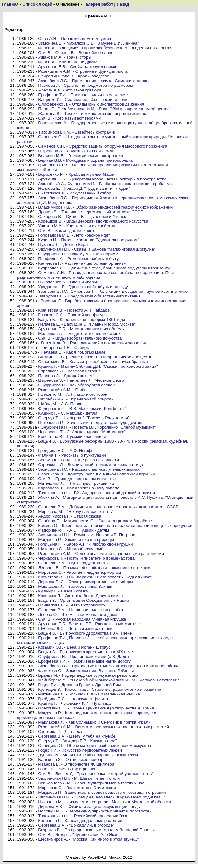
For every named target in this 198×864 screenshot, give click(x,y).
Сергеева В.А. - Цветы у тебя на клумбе (76, 736)
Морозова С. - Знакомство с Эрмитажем (77, 787)
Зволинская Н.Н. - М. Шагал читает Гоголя (79, 778)
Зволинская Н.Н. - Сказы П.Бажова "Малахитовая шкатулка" (96, 249)
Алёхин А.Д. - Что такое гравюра (69, 90)
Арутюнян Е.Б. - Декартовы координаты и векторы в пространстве (102, 179)
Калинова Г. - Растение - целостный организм (82, 263)
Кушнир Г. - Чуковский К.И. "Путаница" (75, 703)
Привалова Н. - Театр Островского (71, 605)
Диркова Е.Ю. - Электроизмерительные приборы (85, 581)
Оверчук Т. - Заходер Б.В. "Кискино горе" (77, 741)
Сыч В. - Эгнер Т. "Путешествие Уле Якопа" (80, 834)
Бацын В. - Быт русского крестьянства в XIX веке (85, 652)
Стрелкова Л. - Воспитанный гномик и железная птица (90, 464)
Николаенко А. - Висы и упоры (67, 282)
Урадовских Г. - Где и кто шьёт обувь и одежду (83, 286)
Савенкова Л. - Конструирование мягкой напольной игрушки (96, 474)
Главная (10, 4)
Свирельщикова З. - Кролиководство (73, 76)
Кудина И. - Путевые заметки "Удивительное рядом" (88, 240)
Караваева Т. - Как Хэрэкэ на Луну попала (78, 488)
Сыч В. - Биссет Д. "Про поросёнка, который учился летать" (95, 773)
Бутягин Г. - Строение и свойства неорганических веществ (94, 357)
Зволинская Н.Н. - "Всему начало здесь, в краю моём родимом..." (101, 797)
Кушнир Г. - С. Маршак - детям (67, 413)
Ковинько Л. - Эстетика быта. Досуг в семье (80, 595)
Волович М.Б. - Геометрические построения (80, 155)
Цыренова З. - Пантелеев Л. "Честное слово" (81, 380)
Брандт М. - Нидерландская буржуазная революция (88, 675)
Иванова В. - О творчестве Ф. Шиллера (76, 764)
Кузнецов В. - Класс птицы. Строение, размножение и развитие (99, 689)
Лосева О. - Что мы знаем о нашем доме (77, 614)
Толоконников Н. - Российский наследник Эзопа (84, 815)
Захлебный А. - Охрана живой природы (76, 399)
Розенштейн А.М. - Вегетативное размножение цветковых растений (103, 726)
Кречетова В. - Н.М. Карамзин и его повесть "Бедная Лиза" (95, 577)
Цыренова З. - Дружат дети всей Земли (76, 151)
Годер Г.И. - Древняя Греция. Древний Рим (79, 684)
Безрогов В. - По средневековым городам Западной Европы (96, 829)
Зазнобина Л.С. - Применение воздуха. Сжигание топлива (94, 80)
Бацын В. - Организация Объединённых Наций (83, 600)
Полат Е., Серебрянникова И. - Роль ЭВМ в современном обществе (104, 108)
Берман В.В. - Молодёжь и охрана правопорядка (85, 160)
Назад (123, 4)
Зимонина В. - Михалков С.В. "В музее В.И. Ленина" (88, 43)
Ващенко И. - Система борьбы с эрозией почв (82, 99)
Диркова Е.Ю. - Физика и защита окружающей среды (89, 806)
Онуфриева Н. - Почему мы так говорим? (78, 254)
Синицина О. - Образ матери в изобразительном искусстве (95, 745)
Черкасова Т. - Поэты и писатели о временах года (86, 558)
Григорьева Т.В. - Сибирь (65, 347)
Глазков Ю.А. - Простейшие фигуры (72, 314)
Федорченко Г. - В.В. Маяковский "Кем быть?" (82, 408)
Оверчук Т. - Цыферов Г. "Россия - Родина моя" (83, 417)
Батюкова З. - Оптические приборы (72, 759)
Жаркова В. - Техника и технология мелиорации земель (92, 113)
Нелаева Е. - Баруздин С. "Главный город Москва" (86, 324)
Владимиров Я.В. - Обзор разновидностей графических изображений (105, 207)
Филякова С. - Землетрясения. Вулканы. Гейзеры (86, 670)
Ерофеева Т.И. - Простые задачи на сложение (83, 94)
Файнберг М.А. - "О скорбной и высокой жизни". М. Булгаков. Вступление (109, 680)
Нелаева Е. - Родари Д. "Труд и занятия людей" (84, 188)
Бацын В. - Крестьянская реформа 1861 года (81, 319)
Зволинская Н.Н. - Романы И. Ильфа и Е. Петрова (86, 535)
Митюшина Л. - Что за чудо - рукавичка (76, 483)
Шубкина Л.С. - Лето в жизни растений (75, 628)
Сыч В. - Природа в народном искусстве (77, 478)
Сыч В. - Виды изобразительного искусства (80, 338)
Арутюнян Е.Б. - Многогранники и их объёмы (81, 328)
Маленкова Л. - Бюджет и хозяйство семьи (79, 333)
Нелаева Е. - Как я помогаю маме (73, 352)
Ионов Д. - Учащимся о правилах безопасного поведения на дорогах (104, 48)
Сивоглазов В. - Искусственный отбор (74, 193)
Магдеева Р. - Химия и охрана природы (76, 539)
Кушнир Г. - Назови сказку (63, 591)
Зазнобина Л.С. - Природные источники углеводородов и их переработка (109, 666)
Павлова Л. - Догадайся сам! (66, 375)
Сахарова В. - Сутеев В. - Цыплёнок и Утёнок (82, 216)
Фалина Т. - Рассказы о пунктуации (72, 455)
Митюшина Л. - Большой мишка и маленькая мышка (89, 694)
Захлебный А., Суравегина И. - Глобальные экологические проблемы (105, 183)
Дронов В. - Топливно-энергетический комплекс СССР (90, 211)
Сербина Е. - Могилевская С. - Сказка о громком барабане (95, 520)
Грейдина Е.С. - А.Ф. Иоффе (66, 450)
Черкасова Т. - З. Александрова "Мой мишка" (81, 432)
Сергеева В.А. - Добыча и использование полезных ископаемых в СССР (108, 506)
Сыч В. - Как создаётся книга (66, 230)
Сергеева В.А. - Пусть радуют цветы (73, 563)
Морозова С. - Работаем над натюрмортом (79, 572)
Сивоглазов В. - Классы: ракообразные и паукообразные (93, 361)
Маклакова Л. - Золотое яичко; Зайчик (75, 586)
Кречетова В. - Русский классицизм (72, 436)
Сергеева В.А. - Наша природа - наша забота (82, 609)
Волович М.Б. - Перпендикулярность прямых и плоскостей (94, 811)
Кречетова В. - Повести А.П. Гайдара (73, 310)
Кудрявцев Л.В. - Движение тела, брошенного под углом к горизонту (104, 268)
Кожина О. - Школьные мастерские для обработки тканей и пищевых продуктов (115, 525)
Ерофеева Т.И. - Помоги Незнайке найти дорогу (84, 661)
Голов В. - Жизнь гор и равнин (67, 769)
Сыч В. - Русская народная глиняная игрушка (82, 619)
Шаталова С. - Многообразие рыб (70, 549)
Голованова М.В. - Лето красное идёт (74, 235)
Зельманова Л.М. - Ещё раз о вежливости (78, 460)
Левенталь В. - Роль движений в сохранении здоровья (93, 343)
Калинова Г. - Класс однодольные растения (80, 820)
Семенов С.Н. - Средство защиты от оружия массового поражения (102, 146)
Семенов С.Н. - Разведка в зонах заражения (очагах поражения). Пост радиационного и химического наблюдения (96, 275)
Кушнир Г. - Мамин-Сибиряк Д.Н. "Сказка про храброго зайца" (98, 366)
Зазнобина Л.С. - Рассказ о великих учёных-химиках (89, 469)
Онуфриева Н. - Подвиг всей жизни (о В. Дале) (83, 656)
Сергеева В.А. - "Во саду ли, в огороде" (76, 825)
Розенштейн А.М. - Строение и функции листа (82, 71)
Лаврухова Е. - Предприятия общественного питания (89, 296)
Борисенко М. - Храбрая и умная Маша (76, 174)
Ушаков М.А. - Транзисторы (64, 57)
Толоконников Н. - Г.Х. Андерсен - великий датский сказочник (97, 492)
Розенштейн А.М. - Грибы (62, 389)
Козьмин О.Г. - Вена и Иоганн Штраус (74, 647)
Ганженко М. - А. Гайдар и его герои (72, 394)
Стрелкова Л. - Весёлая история (69, 371)
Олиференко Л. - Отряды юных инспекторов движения (91, 104)
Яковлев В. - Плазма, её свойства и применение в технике (94, 567)
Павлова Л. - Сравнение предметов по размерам (85, 85)
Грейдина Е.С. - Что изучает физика (73, 698)
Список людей (38, 4)
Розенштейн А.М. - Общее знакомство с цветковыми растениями (101, 553)
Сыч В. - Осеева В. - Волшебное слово (75, 52)
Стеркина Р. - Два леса (60, 731)
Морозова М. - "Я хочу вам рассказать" (75, 511)
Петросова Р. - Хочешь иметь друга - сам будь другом (90, 422)
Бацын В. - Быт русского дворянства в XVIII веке (85, 633)
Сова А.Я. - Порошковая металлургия (74, 38)
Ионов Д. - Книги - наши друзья (68, 62)
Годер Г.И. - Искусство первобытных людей (80, 750)
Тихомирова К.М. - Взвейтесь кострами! (76, 132)
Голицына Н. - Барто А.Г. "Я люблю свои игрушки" (86, 544)
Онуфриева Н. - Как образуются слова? (76, 385)
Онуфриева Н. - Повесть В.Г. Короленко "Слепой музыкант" (98, 427)
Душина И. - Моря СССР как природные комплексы (88, 755)
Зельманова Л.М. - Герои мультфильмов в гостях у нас (91, 783)
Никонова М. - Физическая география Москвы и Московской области (104, 801)
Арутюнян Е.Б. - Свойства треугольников (77, 66)
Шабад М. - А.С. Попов (60, 403)
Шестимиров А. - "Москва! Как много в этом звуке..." (88, 839)
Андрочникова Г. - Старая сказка (69, 516)
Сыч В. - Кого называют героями (69, 118)
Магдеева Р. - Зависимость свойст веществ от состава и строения (102, 792)
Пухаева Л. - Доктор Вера (63, 244)
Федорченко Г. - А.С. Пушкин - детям (73, 530)
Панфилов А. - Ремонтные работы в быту (78, 258)
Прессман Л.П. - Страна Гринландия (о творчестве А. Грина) (96, 708)
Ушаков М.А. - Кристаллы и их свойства (76, 225)
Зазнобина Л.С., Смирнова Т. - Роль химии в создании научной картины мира (113, 291)
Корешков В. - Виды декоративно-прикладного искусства (93, 221)
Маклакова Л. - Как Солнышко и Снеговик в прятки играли (94, 722)
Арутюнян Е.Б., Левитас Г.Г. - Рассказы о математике (89, 623)
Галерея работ (98, 4)
